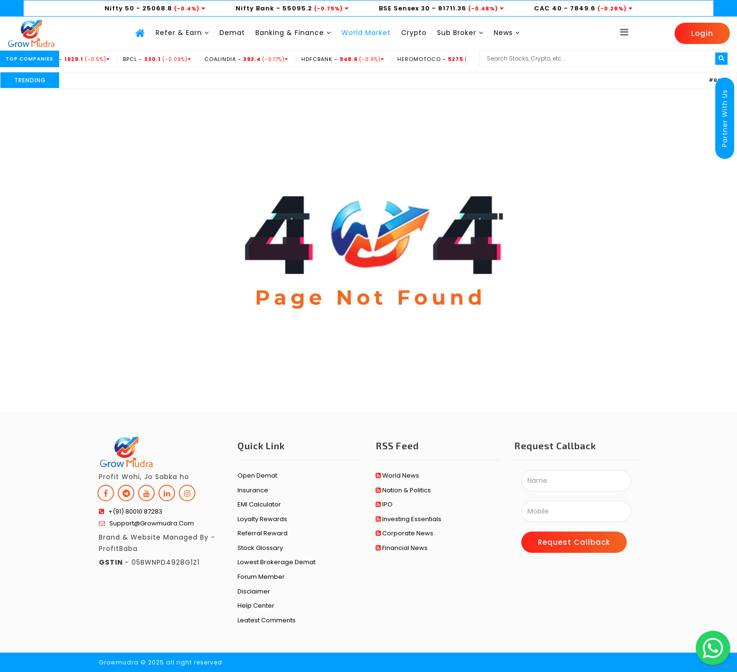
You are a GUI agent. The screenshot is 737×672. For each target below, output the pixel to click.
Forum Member (261, 576)
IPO (384, 504)
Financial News (402, 547)
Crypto (414, 32)
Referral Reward (262, 533)
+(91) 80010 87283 (130, 511)
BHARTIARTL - (75, 59)
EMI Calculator (259, 504)
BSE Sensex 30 (404, 8)
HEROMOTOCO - (452, 59)
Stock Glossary (260, 547)
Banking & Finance (293, 32)
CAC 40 (548, 8)
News (507, 32)
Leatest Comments (266, 620)
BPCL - (166, 59)
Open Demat (257, 475)
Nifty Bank (255, 8)
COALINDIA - (255, 59)
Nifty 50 (119, 8)
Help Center (255, 605)
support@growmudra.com (146, 523)
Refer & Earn (182, 32)
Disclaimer (253, 591)
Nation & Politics (403, 490)
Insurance (252, 490)
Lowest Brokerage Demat (276, 562)
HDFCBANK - (351, 59)
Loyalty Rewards (262, 519)
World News (397, 475)
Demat (232, 32)
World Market (366, 32)
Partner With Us (724, 118)
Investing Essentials (408, 519)
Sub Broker (460, 32)
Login (702, 33)
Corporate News (404, 533)
